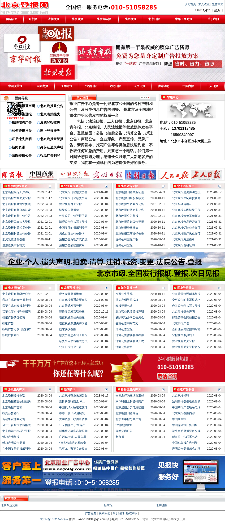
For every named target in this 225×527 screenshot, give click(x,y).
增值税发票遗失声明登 (73, 323)
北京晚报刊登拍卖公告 (16, 227)
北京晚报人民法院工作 (186, 210)
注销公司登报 (124, 245)
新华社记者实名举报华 (73, 431)
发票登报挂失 (50, 122)
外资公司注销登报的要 (73, 215)
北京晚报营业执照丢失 (73, 395)
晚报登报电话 (124, 305)
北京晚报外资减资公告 (130, 204)
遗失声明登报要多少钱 (186, 431)
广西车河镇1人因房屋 (72, 437)
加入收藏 (204, 4)
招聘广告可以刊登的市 (16, 329)
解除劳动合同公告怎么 (130, 317)
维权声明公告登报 (13, 442)
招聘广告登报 (10, 335)
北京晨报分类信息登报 (130, 407)
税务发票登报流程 (70, 294)
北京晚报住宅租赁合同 (186, 198)
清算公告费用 (124, 347)
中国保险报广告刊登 (185, 425)
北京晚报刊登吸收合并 (16, 294)
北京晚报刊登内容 (127, 413)
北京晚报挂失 (50, 114)
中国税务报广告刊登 (185, 442)
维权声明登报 (10, 437)
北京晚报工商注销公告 (130, 233)
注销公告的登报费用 (72, 245)
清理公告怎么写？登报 (73, 221)
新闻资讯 (18, 147)
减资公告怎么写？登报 (73, 335)
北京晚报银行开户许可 (16, 192)
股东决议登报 (67, 329)
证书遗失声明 (22, 139)
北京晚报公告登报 (127, 215)
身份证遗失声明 (51, 147)
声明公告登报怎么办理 (186, 448)
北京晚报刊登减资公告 (73, 192)
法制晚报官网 (124, 425)
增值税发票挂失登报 (72, 317)
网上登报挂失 (50, 131)
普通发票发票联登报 (72, 311)
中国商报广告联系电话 (186, 407)
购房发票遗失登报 (13, 239)
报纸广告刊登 (50, 155)
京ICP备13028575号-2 (54, 519)
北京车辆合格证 (182, 204)
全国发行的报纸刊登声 (73, 227)
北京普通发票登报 (70, 305)
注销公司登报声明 (127, 239)
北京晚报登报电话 (13, 395)
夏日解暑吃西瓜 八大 (72, 401)
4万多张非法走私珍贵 (72, 442)
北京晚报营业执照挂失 (16, 401)
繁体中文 (217, 4)
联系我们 (104, 513)
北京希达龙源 (9, 505)
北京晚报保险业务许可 (186, 227)
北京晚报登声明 (23, 106)
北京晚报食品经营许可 (186, 221)
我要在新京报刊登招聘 (16, 311)
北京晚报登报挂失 (127, 227)
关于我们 (118, 513)
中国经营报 (179, 419)
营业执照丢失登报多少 (186, 347)
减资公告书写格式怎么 (73, 341)
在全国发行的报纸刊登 (16, 448)
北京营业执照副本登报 (186, 294)
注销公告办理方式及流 (73, 239)
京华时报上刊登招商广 (130, 401)
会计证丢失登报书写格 (186, 329)
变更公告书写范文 (127, 323)
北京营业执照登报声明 (130, 311)
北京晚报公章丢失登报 (16, 198)
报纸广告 (8, 323)
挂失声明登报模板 (127, 299)
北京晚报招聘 (180, 395)
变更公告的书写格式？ (186, 299)
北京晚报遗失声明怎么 (186, 192)
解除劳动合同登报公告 (186, 317)
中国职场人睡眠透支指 (73, 407)
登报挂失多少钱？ (183, 335)
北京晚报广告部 (12, 407)
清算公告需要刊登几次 (130, 341)
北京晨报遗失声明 (183, 311)
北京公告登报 (22, 114)
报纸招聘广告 (22, 122)
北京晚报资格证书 (183, 245)
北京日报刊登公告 (70, 347)
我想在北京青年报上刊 (16, 299)
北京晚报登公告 (51, 106)
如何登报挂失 (22, 131)
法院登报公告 (22, 155)
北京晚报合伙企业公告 (130, 210)
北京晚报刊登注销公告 (16, 215)
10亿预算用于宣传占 (72, 425)
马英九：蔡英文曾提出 (73, 448)
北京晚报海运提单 (183, 239)
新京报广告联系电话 (185, 437)
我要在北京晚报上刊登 (16, 305)
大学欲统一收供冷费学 (73, 419)
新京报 (120, 437)
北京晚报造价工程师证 (186, 215)
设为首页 (191, 4)
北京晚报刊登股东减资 (130, 198)
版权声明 (132, 513)
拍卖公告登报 (10, 413)
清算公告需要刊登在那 (130, 335)
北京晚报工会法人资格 (16, 221)
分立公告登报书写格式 (16, 425)
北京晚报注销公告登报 (130, 221)
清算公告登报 (124, 329)
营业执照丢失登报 (183, 341)
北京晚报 (161, 505)
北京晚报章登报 (51, 139)
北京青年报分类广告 (128, 419)
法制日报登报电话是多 (186, 401)
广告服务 (90, 513)
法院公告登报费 (69, 210)
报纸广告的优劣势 (13, 317)
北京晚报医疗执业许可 (186, 233)
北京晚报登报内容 (183, 413)
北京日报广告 (180, 323)
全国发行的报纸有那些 (130, 395)
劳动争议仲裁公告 (13, 419)
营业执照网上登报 (70, 204)
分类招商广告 (124, 431)
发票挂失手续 (124, 294)
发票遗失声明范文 (13, 245)
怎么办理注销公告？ (72, 233)
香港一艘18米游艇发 (72, 413)
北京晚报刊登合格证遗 (16, 210)
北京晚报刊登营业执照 (16, 204)
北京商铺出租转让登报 (16, 431)
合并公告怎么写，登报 (186, 305)
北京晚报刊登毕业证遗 (130, 192)
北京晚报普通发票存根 (73, 299)
